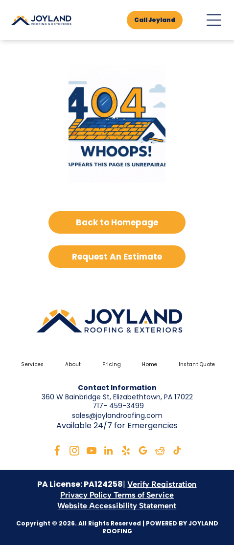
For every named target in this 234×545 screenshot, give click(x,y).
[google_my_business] (143, 451)
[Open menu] (214, 20)
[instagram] (74, 451)
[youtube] (91, 451)
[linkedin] (108, 451)
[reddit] (160, 451)
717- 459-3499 (118, 406)
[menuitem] (31, 365)
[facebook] (57, 451)
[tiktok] (177, 451)
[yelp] (125, 451)
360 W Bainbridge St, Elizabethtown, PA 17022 (117, 397)
